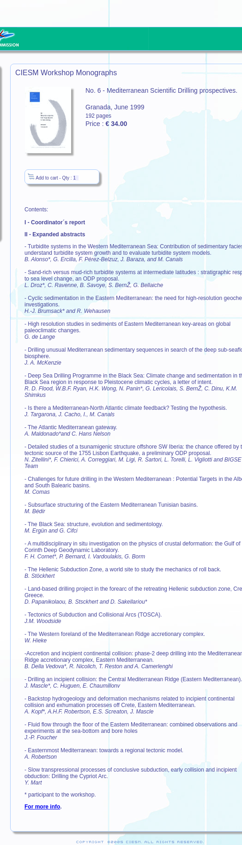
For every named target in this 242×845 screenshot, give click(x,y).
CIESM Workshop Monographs (66, 73)
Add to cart (42, 177)
